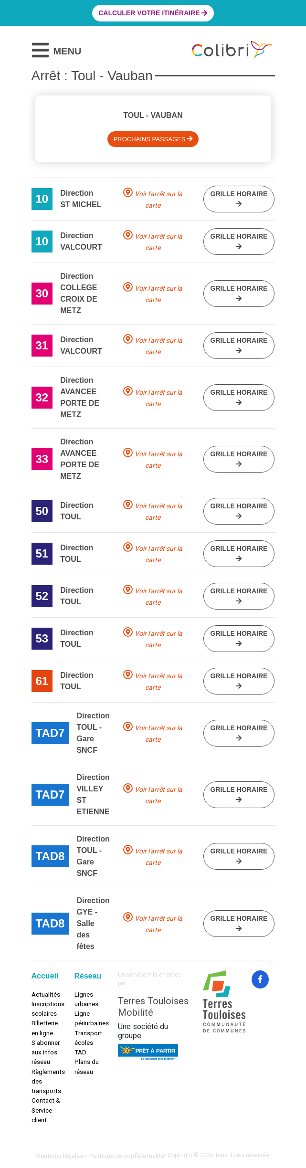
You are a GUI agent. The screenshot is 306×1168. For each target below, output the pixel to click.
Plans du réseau (86, 1066)
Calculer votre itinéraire (152, 13)
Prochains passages (153, 139)
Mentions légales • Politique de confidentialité (99, 1155)
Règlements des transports (46, 1081)
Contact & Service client (46, 1110)
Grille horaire (239, 198)
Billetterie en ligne (45, 1027)
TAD (80, 1052)
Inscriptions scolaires (46, 1008)
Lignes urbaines (86, 999)
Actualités (46, 994)
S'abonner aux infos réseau (46, 1052)
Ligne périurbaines (88, 1018)
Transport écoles (88, 1037)
